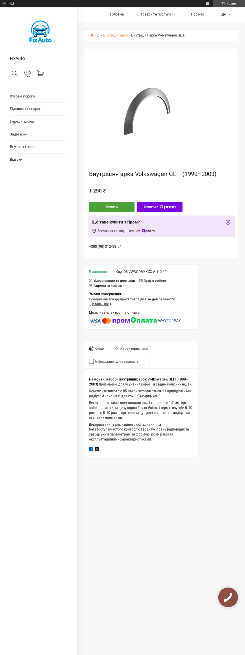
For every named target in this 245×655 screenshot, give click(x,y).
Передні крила (22, 122)
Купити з (160, 207)
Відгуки (16, 160)
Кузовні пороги (22, 96)
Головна (117, 14)
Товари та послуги (155, 14)
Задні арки (19, 134)
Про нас (197, 14)
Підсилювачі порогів (27, 109)
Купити (112, 207)
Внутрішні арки (22, 147)
